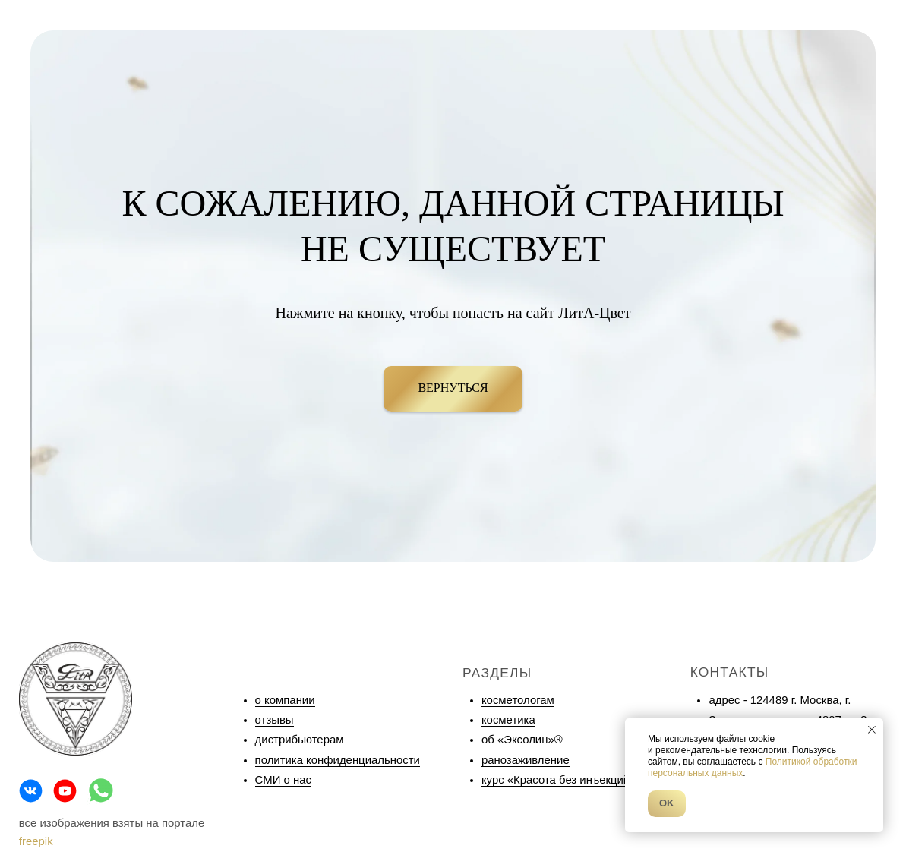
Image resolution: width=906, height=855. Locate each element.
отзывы (274, 720)
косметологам (517, 700)
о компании (285, 700)
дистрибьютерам (299, 740)
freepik (36, 841)
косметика (508, 720)
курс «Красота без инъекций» (558, 780)
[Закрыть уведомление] (871, 729)
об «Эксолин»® (522, 740)
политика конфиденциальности (337, 760)
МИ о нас (287, 780)
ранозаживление (525, 760)
